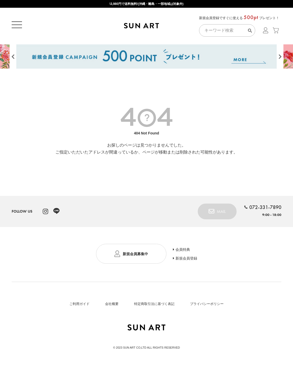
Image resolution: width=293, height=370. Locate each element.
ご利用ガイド (79, 306)
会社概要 (112, 306)
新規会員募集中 (135, 256)
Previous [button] (13, 58)
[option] (146, 57)
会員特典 (182, 251)
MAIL (221, 213)
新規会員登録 (186, 260)
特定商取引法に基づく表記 (154, 306)
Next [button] (280, 58)
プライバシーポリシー (207, 306)
